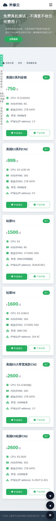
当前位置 (8, 63)
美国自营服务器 (1, 79)
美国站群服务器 (1, 116)
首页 (20, 63)
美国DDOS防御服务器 (1, 97)
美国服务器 (31, 63)
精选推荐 (1, 60)
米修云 (11, 5)
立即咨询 (13, 39)
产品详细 (39, 133)
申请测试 (16, 133)
